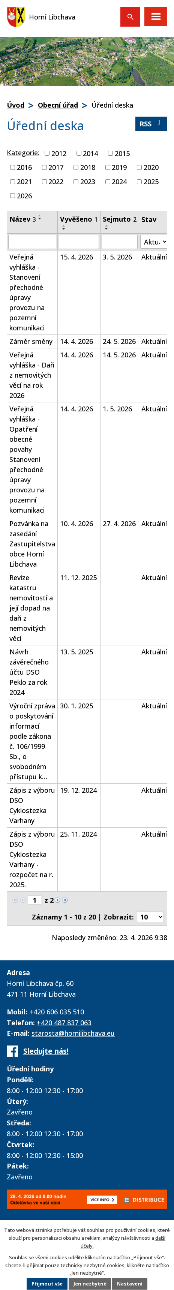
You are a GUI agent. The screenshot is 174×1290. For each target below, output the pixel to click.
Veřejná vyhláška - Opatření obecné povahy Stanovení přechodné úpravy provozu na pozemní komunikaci (27, 459)
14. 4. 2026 (76, 341)
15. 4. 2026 (76, 256)
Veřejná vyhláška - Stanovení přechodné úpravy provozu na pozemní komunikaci (27, 292)
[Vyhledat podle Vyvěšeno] (79, 242)
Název (22, 219)
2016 (24, 167)
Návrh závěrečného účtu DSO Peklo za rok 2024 (29, 672)
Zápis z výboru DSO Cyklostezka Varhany (32, 805)
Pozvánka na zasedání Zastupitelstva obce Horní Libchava (32, 543)
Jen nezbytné (89, 1284)
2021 (24, 181)
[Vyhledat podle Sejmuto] (120, 242)
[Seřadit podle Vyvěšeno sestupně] (64, 228)
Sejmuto (119, 219)
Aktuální (154, 256)
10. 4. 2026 (76, 523)
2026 (24, 195)
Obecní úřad (58, 105)
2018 (87, 167)
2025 (151, 181)
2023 (87, 181)
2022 (55, 181)
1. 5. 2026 (117, 408)
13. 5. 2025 (76, 651)
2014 (90, 153)
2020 (151, 167)
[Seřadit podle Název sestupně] (40, 218)
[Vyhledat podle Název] (32, 242)
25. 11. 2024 (78, 834)
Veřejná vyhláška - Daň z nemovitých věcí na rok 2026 (31, 375)
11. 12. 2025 (78, 577)
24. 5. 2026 (119, 341)
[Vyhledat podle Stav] (154, 242)
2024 (119, 181)
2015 (122, 153)
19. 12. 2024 (78, 790)
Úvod (15, 105)
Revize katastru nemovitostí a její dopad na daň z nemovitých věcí (31, 608)
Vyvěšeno (79, 219)
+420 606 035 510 (56, 1011)
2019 (119, 167)
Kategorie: (23, 152)
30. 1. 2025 (76, 705)
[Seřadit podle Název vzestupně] (40, 215)
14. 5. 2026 (119, 354)
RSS (152, 123)
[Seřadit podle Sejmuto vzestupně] (107, 225)
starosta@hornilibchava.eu (73, 1033)
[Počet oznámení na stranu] (150, 917)
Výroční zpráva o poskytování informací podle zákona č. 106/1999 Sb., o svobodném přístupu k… (32, 741)
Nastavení (130, 1284)
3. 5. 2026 (117, 256)
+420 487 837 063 (64, 1022)
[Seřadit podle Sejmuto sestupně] (107, 228)
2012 (58, 153)
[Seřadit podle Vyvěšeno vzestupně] (64, 225)
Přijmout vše (46, 1284)
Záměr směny (30, 341)
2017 (55, 167)
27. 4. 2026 (119, 523)
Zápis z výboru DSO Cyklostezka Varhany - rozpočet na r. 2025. (32, 859)
